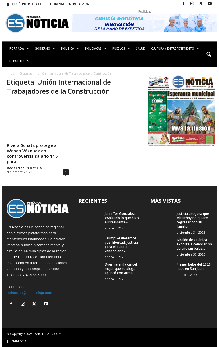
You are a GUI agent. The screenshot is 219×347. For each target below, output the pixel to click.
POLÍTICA (70, 48)
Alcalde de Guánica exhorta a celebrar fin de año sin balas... (194, 244)
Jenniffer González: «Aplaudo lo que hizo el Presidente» (122, 218)
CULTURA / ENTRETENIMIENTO (175, 48)
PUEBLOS (121, 48)
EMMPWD (18, 340)
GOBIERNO (45, 48)
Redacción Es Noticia (24, 168)
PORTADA (19, 48)
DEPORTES (19, 61)
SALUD (140, 48)
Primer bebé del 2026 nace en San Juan (194, 266)
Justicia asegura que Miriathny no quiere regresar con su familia (193, 220)
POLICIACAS (96, 48)
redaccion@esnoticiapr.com (29, 293)
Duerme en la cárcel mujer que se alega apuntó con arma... (121, 268)
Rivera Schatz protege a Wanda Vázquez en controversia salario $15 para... (32, 153)
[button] (208, 54)
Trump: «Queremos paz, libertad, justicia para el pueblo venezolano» (121, 244)
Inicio (10, 73)
